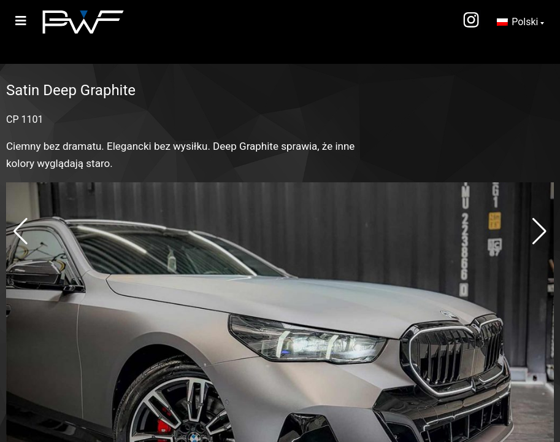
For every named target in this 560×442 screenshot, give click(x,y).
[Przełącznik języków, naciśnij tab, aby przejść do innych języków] (520, 22)
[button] (20, 231)
